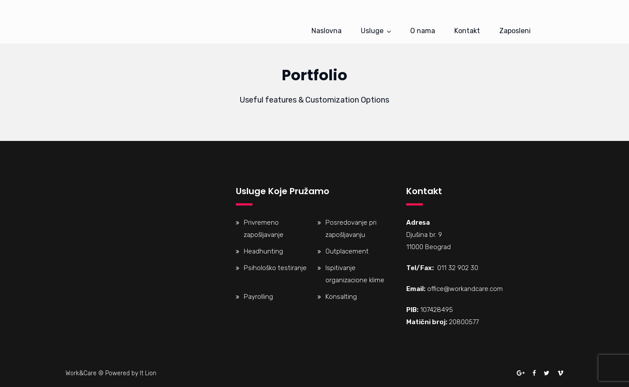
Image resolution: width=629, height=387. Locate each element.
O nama (422, 31)
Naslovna (326, 31)
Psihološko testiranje (275, 268)
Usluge (372, 31)
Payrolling (258, 297)
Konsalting (341, 297)
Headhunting (263, 251)
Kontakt (467, 31)
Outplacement (347, 251)
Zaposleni (515, 31)
